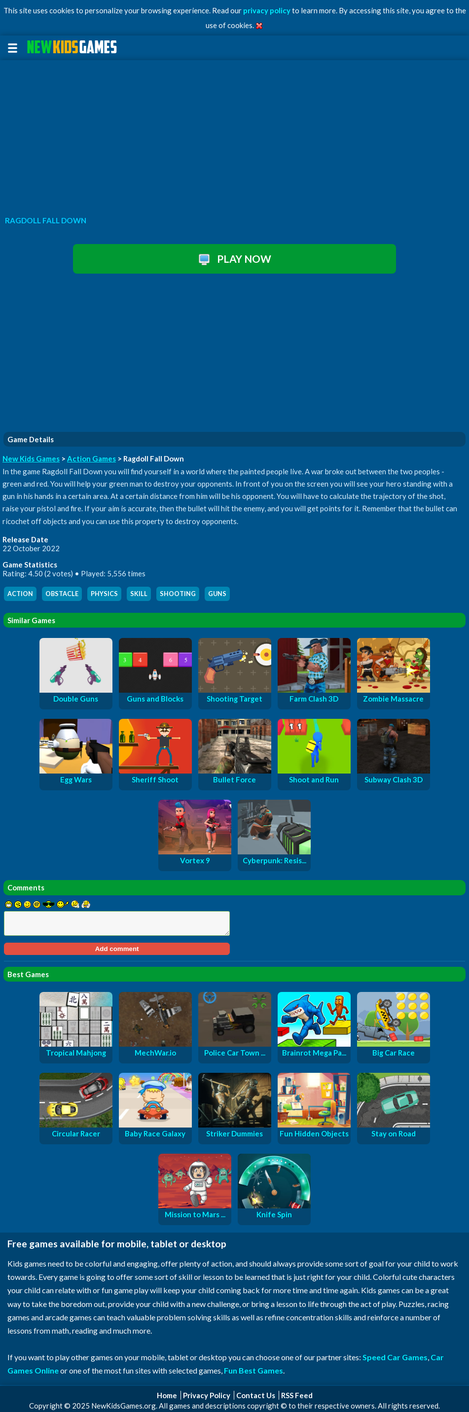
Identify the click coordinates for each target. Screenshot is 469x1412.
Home (167, 1395)
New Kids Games (31, 458)
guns (217, 594)
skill (138, 594)
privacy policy (266, 10)
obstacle (61, 594)
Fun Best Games (253, 1370)
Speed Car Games (395, 1357)
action (20, 594)
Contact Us (255, 1395)
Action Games (91, 458)
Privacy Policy (206, 1395)
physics (104, 594)
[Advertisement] (234, 135)
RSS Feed (297, 1395)
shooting (178, 594)
